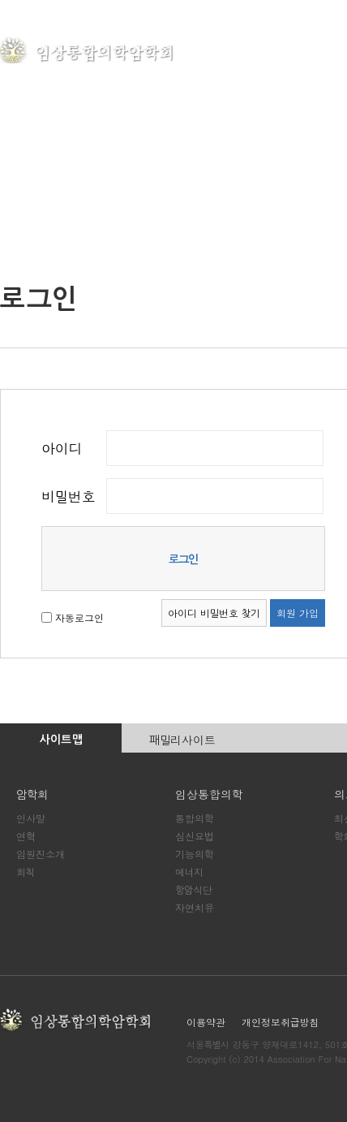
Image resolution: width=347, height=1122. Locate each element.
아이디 (61, 448)
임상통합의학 (208, 794)
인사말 (30, 818)
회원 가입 (297, 612)
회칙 (25, 871)
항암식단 (193, 889)
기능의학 (194, 854)
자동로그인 (79, 617)
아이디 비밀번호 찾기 (214, 612)
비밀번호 (68, 496)
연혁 (25, 836)
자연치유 (194, 907)
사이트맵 (61, 739)
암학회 (250, 51)
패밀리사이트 (182, 739)
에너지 (189, 871)
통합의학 (194, 818)
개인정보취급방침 (280, 1022)
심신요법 (194, 836)
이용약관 (205, 1022)
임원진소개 (40, 854)
